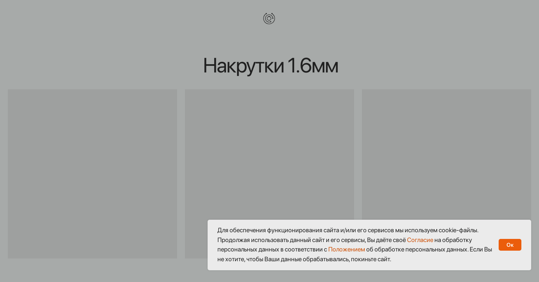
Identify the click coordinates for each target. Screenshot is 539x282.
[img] (269, 18)
